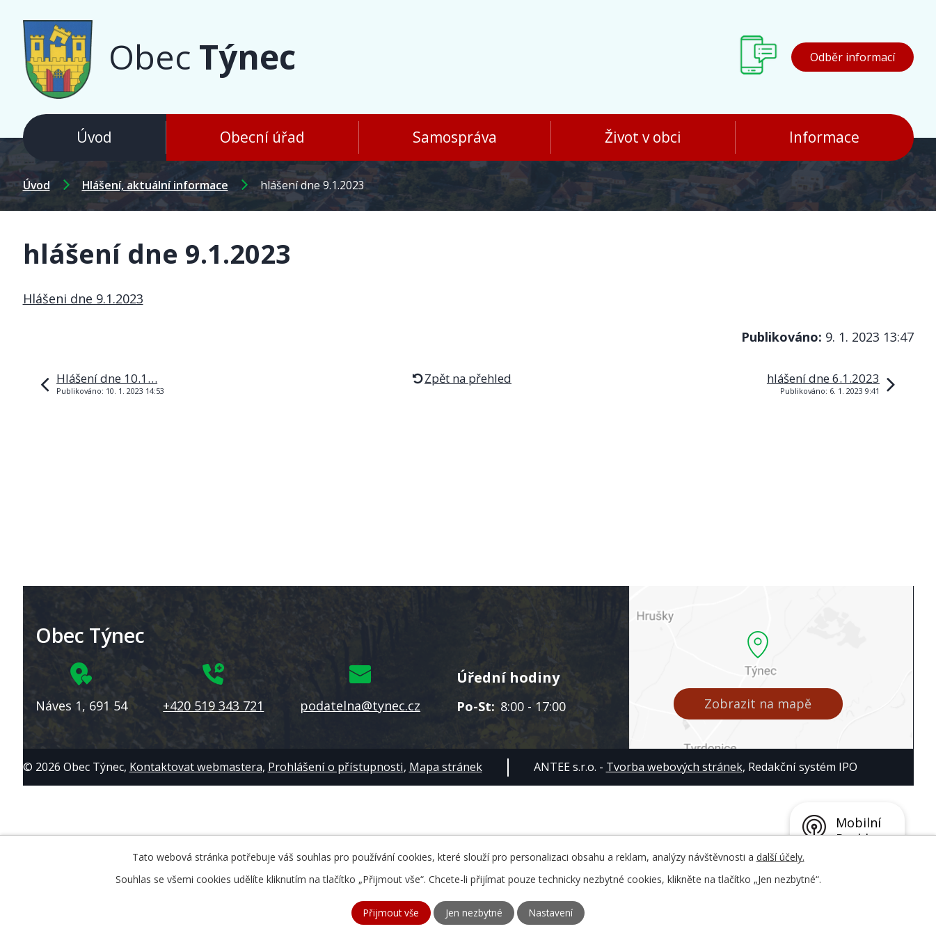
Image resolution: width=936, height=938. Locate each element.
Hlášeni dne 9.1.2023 (83, 298)
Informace (824, 137)
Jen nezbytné (474, 912)
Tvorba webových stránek (674, 766)
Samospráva (455, 137)
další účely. (780, 856)
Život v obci (643, 137)
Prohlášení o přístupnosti (336, 766)
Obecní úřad (262, 137)
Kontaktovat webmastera (195, 766)
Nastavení (553, 912)
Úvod (94, 137)
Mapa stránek (445, 766)
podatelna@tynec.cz (360, 705)
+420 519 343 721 (213, 705)
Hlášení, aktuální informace (155, 185)
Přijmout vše (389, 912)
